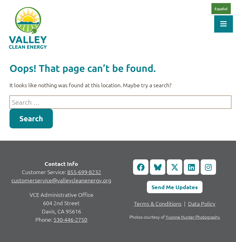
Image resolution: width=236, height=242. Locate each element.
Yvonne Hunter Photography (193, 217)
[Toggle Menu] (223, 24)
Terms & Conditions (158, 203)
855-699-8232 (84, 171)
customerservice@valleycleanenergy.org (61, 180)
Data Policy (201, 203)
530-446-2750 (70, 219)
